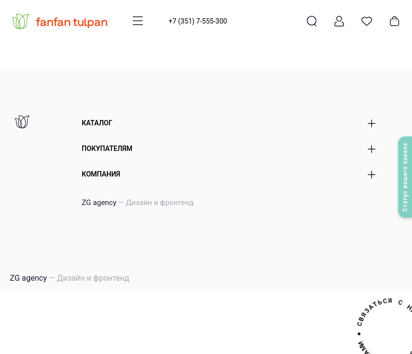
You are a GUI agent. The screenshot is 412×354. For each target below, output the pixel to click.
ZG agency (138, 202)
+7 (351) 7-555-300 (198, 21)
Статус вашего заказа (405, 177)
